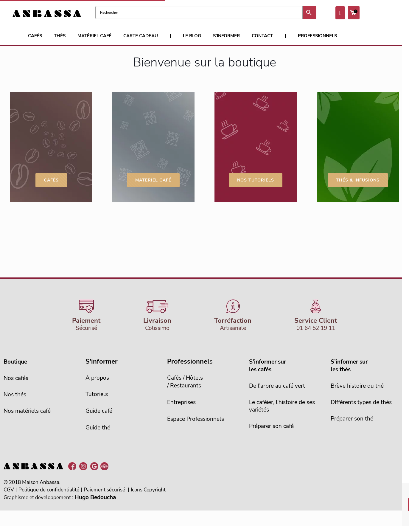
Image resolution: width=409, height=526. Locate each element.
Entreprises (181, 402)
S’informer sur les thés (349, 365)
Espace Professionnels (195, 419)
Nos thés (15, 394)
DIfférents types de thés (361, 402)
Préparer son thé (352, 419)
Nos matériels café (27, 411)
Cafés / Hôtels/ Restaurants (185, 382)
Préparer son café (271, 426)
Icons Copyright (148, 489)
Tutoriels (96, 394)
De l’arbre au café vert (277, 386)
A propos (97, 378)
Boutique (15, 362)
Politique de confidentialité (48, 489)
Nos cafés (16, 378)
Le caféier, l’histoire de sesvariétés (282, 406)
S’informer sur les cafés (267, 365)
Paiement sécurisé (104, 489)
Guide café (98, 411)
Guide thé (97, 428)
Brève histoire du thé (357, 386)
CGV (9, 489)
